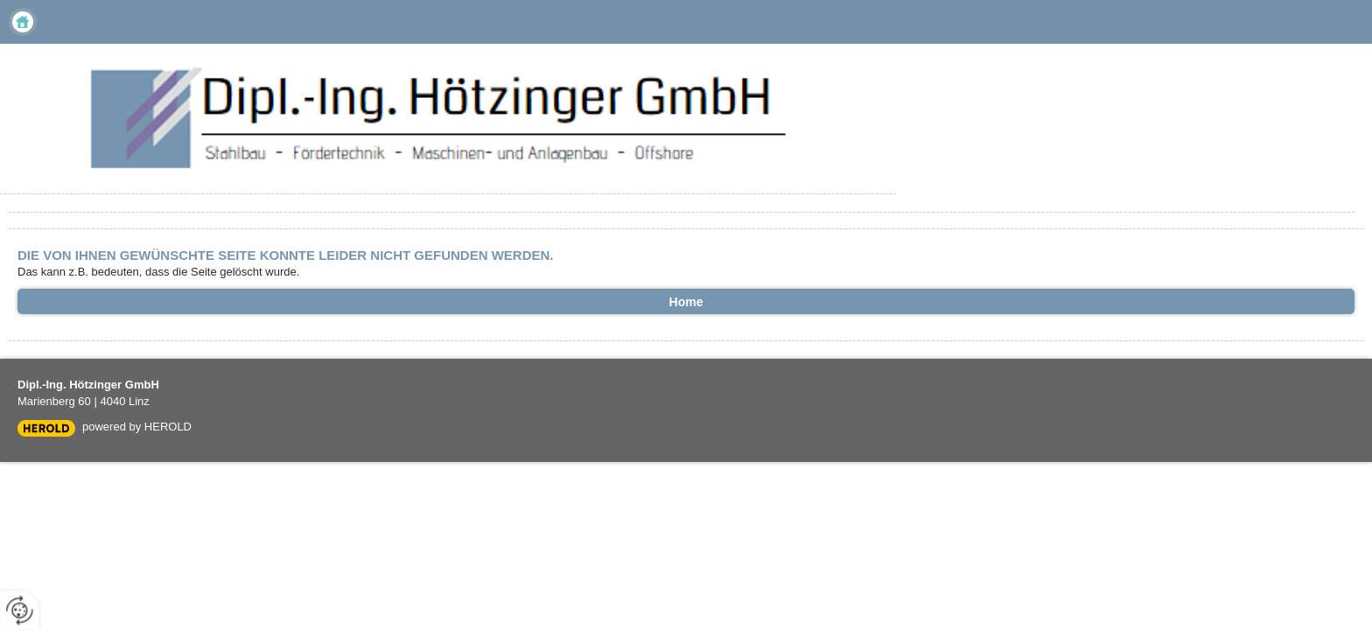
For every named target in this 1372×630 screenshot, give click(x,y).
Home (23, 22)
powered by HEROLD (137, 426)
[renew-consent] (19, 610)
